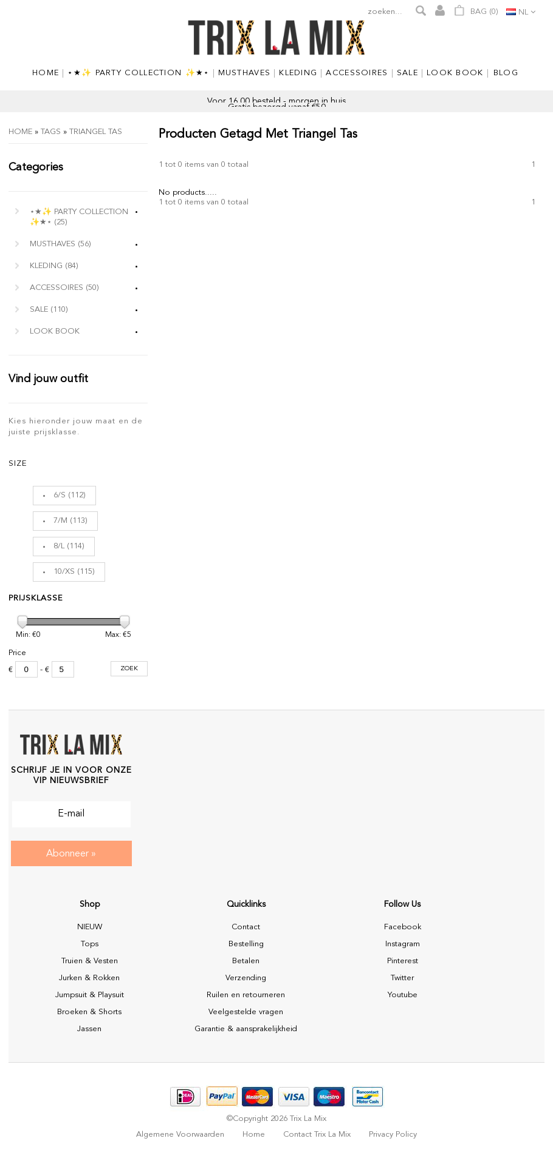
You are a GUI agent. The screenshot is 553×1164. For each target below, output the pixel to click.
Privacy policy (393, 1135)
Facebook (402, 927)
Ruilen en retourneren (246, 995)
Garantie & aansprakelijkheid (245, 1029)
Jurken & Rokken (89, 978)
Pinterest (402, 961)
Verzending (245, 978)
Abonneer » (71, 854)
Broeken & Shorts (89, 1012)
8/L (58, 546)
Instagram (402, 944)
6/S (59, 495)
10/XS (64, 572)
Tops (89, 944)
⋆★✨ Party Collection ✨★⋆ (79, 217)
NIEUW (89, 927)
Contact (246, 927)
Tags (51, 132)
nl (523, 12)
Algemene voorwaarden (180, 1135)
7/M (60, 521)
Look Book (55, 331)
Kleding (54, 266)
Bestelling (246, 944)
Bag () (476, 10)
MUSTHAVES (60, 244)
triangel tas (95, 132)
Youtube (402, 995)
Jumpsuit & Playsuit (89, 995)
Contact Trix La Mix (317, 1135)
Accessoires (64, 288)
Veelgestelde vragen (245, 1012)
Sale (49, 310)
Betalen (245, 961)
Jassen (89, 1029)
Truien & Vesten (89, 961)
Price (17, 653)
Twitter (402, 978)
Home (20, 132)
